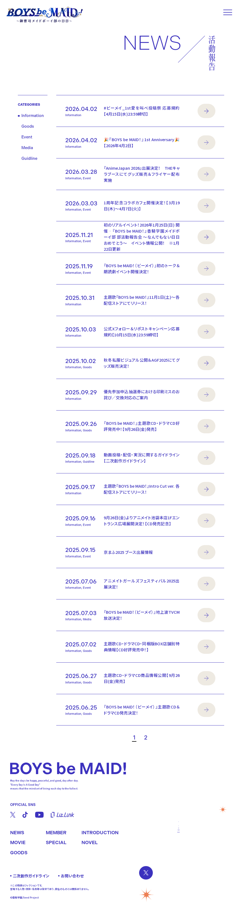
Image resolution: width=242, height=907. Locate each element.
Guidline (29, 159)
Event (26, 137)
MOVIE (18, 842)
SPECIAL (56, 842)
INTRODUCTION (100, 832)
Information (32, 116)
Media (27, 148)
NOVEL (89, 842)
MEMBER (56, 832)
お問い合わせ (72, 875)
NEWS (17, 832)
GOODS (18, 852)
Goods (27, 126)
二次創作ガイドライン (31, 875)
